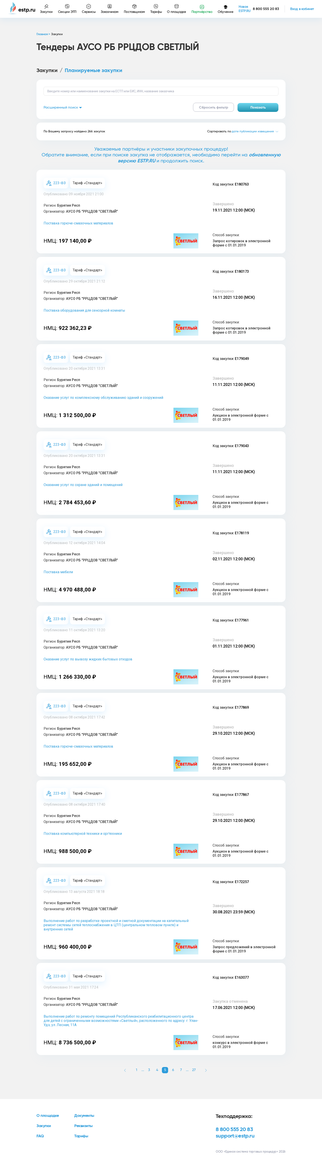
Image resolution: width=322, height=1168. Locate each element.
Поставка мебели (58, 572)
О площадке (47, 1116)
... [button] (142, 1070)
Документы (84, 1116)
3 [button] (149, 1070)
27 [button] (194, 1070)
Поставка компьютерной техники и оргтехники (83, 833)
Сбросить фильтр (213, 107)
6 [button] (173, 1070)
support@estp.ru (235, 1136)
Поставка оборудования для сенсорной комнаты (84, 310)
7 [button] (181, 1070)
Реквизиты (83, 1126)
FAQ (40, 1136)
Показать (258, 107)
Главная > (43, 34)
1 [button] (136, 1070)
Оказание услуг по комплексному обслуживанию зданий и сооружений (103, 397)
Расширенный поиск (63, 107)
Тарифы (81, 1136)
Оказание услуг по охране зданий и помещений (83, 485)
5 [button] (165, 1070)
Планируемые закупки (93, 70)
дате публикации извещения (253, 131)
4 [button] (157, 1070)
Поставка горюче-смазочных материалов (78, 223)
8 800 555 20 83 (234, 1129)
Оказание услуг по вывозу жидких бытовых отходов (88, 659)
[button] (125, 1070)
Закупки (47, 70)
